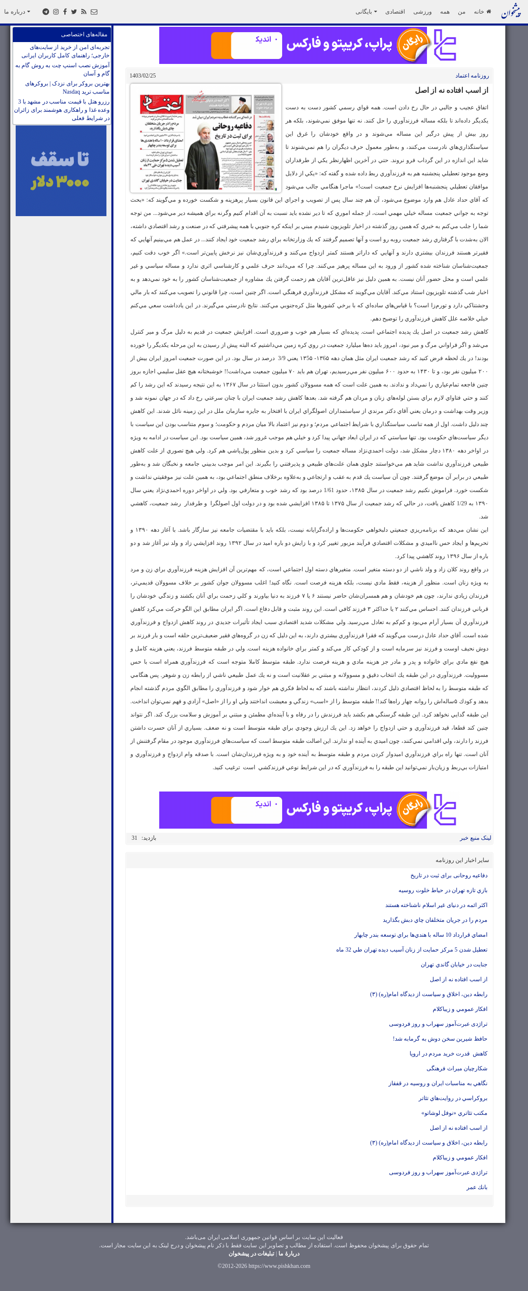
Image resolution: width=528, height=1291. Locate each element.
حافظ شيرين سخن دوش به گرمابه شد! (440, 1039)
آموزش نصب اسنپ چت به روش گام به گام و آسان (62, 69)
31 (134, 838)
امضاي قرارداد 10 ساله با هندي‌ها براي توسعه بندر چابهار (421, 935)
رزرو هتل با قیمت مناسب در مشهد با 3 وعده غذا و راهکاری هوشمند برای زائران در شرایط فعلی (62, 110)
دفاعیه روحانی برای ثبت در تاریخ (449, 875)
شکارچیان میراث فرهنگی (457, 1068)
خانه (482, 11)
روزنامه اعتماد (472, 76)
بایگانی (366, 11)
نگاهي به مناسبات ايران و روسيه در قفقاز (438, 1083)
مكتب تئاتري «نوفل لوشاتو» (455, 1113)
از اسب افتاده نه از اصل (459, 979)
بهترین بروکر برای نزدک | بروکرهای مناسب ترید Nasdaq (67, 87)
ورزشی (422, 11)
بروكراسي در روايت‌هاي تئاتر (453, 1098)
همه (445, 11)
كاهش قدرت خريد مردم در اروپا (449, 1054)
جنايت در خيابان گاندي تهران (454, 964)
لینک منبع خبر (475, 838)
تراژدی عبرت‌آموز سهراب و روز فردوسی (438, 1024)
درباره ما (17, 11)
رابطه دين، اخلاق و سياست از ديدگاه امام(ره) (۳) (429, 994)
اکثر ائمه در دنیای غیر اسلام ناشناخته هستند (436, 905)
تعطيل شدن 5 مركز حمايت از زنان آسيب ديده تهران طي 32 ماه (412, 950)
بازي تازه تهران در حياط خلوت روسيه (443, 890)
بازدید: (148, 838)
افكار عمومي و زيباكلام (460, 1009)
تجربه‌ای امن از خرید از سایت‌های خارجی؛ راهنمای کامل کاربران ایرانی (65, 51)
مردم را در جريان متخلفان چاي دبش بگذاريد (435, 920)
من (462, 11)
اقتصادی (395, 11)
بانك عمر (477, 1187)
